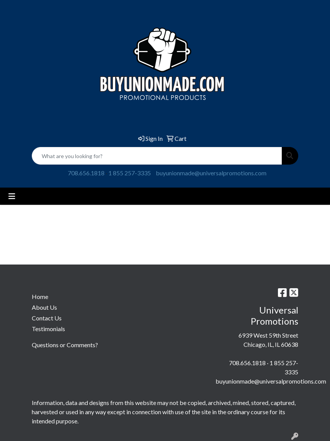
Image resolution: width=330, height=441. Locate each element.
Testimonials (48, 328)
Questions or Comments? (65, 344)
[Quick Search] (157, 156)
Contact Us (47, 318)
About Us (44, 307)
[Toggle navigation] (12, 196)
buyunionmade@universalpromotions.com (211, 172)
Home (40, 296)
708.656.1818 (86, 172)
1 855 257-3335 (129, 172)
